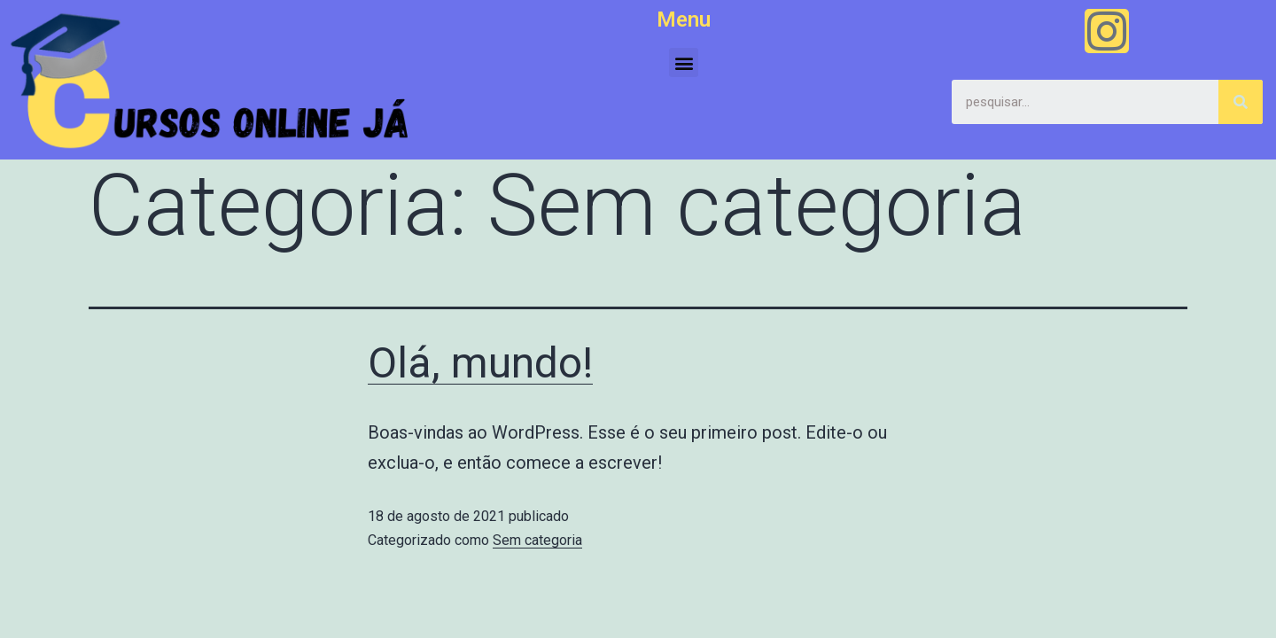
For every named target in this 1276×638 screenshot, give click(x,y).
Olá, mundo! (480, 363)
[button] (683, 62)
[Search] (1240, 102)
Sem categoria (537, 540)
